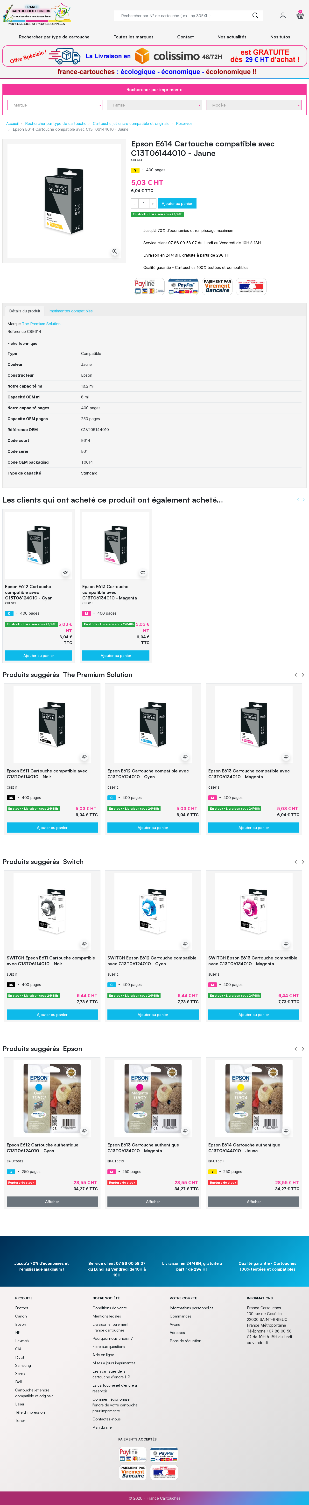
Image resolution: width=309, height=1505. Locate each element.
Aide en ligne (103, 1354)
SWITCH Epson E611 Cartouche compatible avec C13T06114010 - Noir (51, 960)
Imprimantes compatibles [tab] (71, 311)
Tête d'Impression (30, 1412)
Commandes (180, 1316)
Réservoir (184, 123)
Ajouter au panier (177, 203)
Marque (14, 323)
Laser (19, 1404)
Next (303, 674)
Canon (21, 1316)
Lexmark (22, 1340)
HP (17, 1332)
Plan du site (102, 1427)
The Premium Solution (41, 323)
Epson (20, 1324)
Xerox (20, 1373)
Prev (295, 674)
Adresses (177, 1332)
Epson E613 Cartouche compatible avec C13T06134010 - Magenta (109, 592)
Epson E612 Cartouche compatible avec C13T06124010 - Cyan (28, 592)
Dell (18, 1381)
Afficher (52, 1201)
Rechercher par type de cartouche (55, 123)
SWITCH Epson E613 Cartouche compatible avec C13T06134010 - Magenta (252, 960)
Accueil (12, 123)
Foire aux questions (108, 1346)
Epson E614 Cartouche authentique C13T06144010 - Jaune (244, 1147)
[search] (255, 15)
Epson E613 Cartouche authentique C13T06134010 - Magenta (143, 1147)
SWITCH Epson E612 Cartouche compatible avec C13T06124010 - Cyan (152, 960)
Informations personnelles (191, 1307)
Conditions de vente (109, 1307)
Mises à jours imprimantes (113, 1363)
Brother (21, 1307)
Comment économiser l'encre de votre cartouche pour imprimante (115, 1405)
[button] (300, 15)
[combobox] (55, 105)
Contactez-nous (106, 1419)
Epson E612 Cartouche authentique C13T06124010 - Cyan (42, 1147)
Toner (20, 1420)
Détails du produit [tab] (24, 311)
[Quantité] (143, 204)
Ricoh (20, 1357)
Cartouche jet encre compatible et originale (131, 123)
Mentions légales (106, 1316)
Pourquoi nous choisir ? (112, 1338)
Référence (16, 331)
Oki (18, 1349)
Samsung (23, 1365)
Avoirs (175, 1324)
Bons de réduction (185, 1340)
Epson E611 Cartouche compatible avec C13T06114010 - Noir (47, 773)
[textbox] (53, 105)
